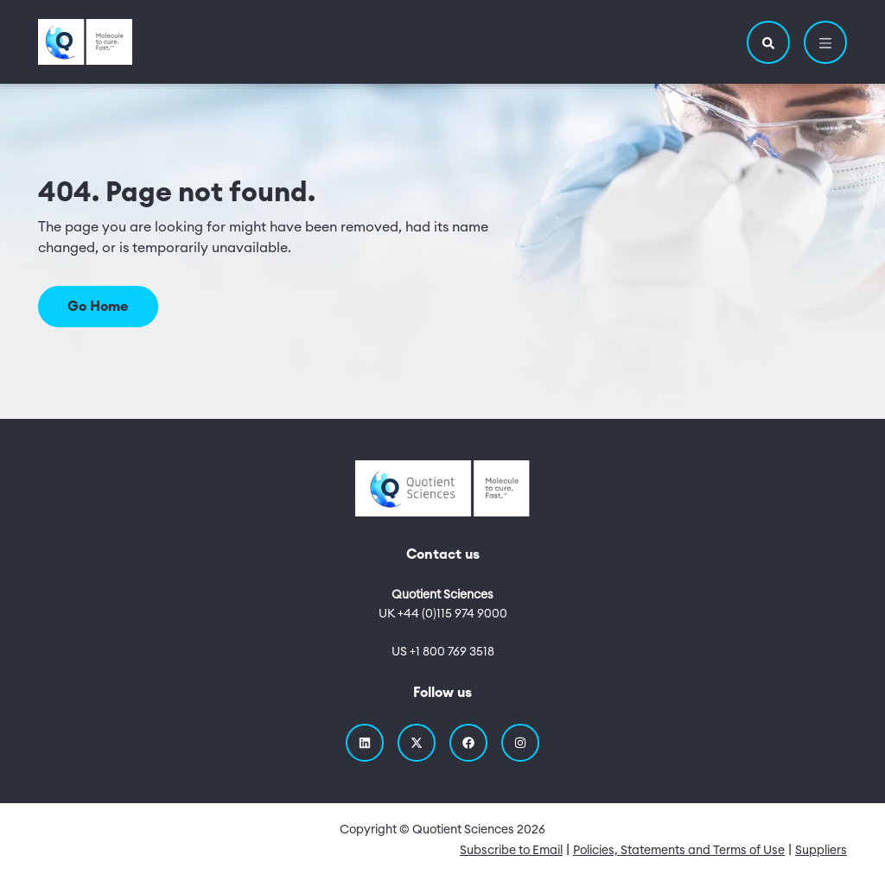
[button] (768, 42)
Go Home (98, 307)
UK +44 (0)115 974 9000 (443, 614)
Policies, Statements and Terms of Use (679, 851)
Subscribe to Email (511, 851)
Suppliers (821, 851)
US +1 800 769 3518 (443, 652)
